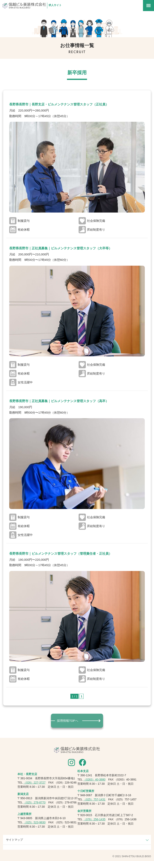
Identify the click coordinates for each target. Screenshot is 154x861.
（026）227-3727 (34, 782)
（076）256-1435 (94, 819)
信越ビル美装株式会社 (24, 5)
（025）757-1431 (94, 799)
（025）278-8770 (34, 802)
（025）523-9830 (34, 822)
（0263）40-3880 (94, 779)
